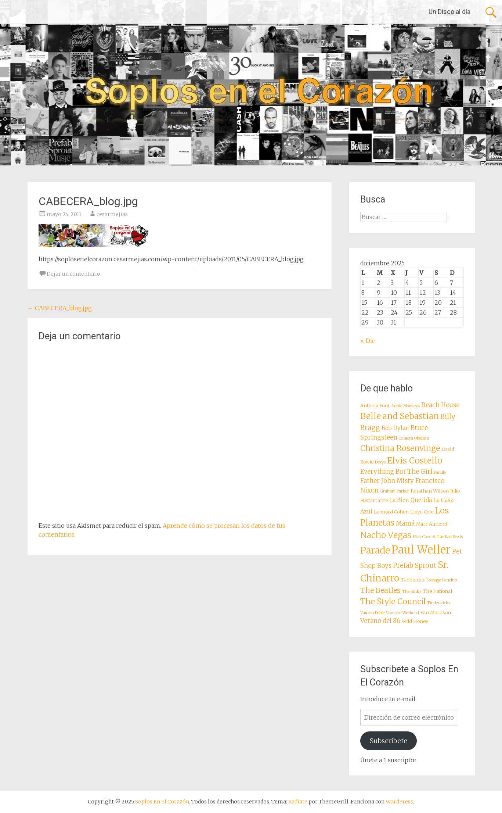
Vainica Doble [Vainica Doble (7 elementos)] (372, 612)
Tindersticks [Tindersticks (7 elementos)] (438, 603)
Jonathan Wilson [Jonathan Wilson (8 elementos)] (430, 491)
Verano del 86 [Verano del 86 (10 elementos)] (380, 621)
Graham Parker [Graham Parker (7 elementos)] (394, 491)
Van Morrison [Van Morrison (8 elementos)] (435, 612)
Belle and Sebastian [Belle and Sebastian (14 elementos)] (399, 416)
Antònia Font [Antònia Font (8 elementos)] (375, 405)
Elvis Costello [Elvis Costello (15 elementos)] (415, 460)
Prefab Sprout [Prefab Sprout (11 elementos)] (414, 565)
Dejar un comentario (73, 274)
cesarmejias (112, 214)
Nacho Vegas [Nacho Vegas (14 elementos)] (385, 535)
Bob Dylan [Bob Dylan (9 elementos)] (395, 428)
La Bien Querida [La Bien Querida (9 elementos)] (410, 500)
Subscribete (388, 741)
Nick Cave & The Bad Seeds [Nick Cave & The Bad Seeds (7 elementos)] (438, 536)
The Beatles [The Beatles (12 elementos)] (380, 590)
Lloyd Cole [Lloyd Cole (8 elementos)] (421, 512)
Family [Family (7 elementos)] (440, 472)
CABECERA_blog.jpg (60, 308)
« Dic (367, 340)
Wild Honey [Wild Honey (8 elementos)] (415, 621)
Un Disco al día (449, 11)
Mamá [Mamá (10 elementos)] (405, 523)
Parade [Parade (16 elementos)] (375, 550)
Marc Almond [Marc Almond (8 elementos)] (431, 524)
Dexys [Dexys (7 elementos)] (380, 462)
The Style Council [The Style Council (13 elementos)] (393, 601)
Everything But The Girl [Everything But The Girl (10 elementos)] (396, 472)
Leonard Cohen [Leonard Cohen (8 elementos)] (391, 512)
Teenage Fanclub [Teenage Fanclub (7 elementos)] (441, 580)
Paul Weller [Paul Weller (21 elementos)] (421, 549)
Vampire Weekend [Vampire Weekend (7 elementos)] (402, 612)
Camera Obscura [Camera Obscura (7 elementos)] (414, 438)
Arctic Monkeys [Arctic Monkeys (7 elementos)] (405, 406)
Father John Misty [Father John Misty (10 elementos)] (387, 481)
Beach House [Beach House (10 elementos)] (440, 405)
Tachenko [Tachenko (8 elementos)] (412, 580)
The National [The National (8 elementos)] (437, 591)
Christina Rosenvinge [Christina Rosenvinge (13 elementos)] (400, 448)
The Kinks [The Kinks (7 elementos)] (411, 591)
